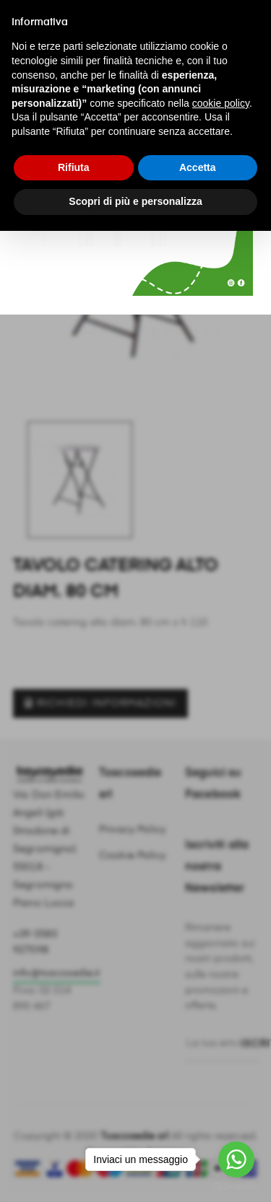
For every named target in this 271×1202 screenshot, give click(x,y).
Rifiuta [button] (74, 167)
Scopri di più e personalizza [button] (135, 201)
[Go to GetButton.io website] (236, 1187)
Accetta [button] (197, 167)
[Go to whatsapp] (236, 1159)
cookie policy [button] (220, 103)
